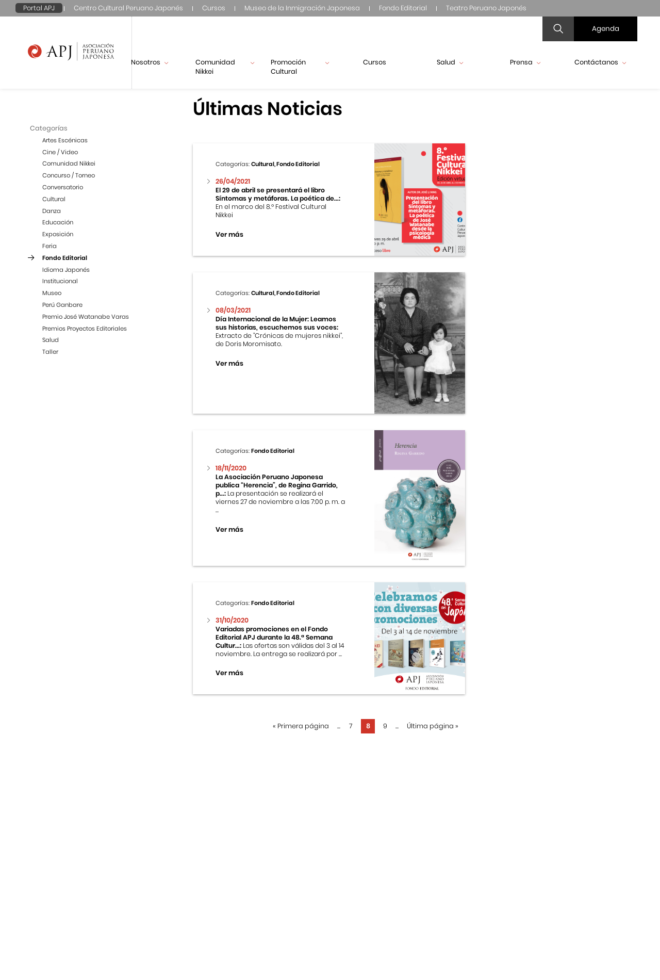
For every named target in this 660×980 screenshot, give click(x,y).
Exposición (57, 234)
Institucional (60, 281)
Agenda (605, 29)
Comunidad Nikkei (224, 67)
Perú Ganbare (62, 305)
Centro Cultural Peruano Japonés (128, 8)
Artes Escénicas (65, 140)
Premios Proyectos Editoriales (84, 328)
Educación (57, 222)
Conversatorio (62, 187)
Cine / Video (60, 152)
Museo (51, 293)
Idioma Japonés (66, 270)
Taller (50, 352)
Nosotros (149, 62)
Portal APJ (39, 8)
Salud (450, 62)
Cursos (213, 8)
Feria (49, 246)
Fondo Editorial (403, 8)
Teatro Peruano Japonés (486, 8)
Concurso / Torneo (68, 175)
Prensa (525, 62)
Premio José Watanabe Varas (85, 317)
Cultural (53, 199)
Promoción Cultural (300, 67)
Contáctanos (600, 62)
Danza (51, 211)
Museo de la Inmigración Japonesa (302, 8)
